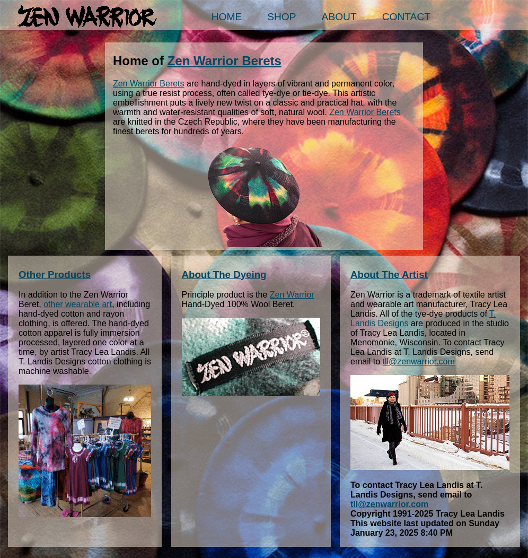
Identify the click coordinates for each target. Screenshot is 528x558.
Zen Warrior (292, 294)
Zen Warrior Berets (224, 61)
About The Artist (389, 274)
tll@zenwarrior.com (418, 361)
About (339, 16)
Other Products (55, 274)
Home (227, 16)
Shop (281, 16)
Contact (406, 16)
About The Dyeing (224, 274)
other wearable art (77, 304)
